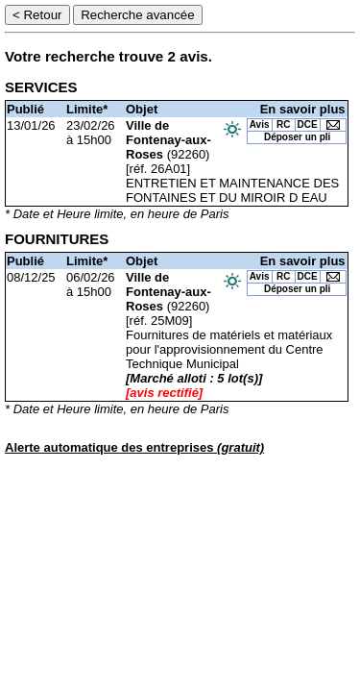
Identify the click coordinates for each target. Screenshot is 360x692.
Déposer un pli (297, 137)
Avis (260, 124)
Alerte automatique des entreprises (134, 447)
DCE (308, 124)
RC (283, 124)
